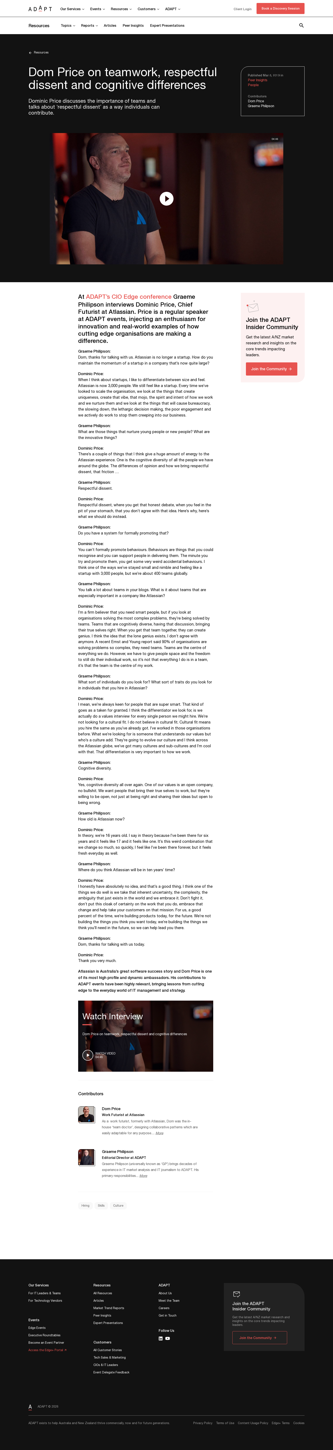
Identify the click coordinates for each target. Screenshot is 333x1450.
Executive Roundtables (44, 1336)
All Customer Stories (107, 1351)
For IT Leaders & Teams (44, 1294)
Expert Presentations (167, 25)
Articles (110, 25)
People (253, 85)
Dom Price (256, 101)
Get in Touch (167, 1316)
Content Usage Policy (253, 1423)
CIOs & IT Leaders (105, 1365)
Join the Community (269, 369)
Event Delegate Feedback (111, 1373)
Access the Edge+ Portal (45, 1351)
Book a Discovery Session (280, 8)
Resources (119, 8)
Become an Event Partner (46, 1343)
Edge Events (37, 1328)
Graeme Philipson (261, 106)
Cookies (299, 1423)
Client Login (242, 9)
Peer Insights (133, 25)
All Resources (102, 1294)
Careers (164, 1309)
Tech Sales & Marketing (109, 1358)
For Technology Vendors (45, 1301)
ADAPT (171, 8)
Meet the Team (169, 1301)
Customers (147, 8)
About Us (165, 1294)
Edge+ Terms (281, 1423)
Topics (66, 25)
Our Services (70, 8)
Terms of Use (225, 1423)
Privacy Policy (202, 1423)
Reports (87, 25)
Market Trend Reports (108, 1309)
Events (95, 8)
